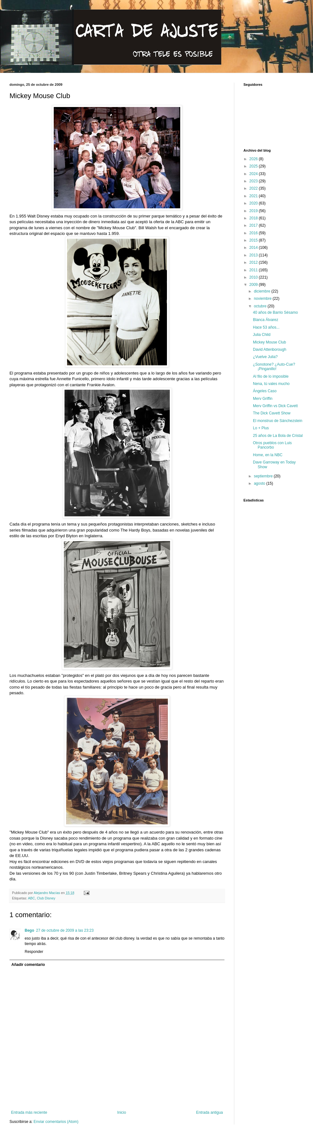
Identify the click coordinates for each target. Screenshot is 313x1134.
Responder (34, 951)
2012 (254, 262)
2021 (254, 196)
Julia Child (261, 334)
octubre (260, 306)
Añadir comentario (28, 964)
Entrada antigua (209, 1112)
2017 (254, 225)
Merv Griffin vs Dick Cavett (275, 406)
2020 (254, 203)
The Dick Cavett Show (272, 413)
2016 (254, 233)
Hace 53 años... (266, 327)
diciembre (262, 291)
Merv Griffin (263, 398)
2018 (254, 218)
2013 (254, 255)
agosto (260, 483)
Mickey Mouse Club (269, 342)
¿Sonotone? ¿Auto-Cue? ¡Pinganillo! (274, 366)
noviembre (263, 298)
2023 (254, 181)
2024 (254, 174)
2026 (254, 159)
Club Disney (46, 898)
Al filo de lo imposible (271, 376)
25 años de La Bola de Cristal (278, 435)
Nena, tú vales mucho (271, 383)
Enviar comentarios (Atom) (56, 1121)
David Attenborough (269, 349)
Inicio (121, 1112)
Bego (29, 930)
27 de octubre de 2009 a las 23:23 (65, 930)
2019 (254, 211)
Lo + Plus (261, 428)
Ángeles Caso (265, 391)
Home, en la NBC (267, 455)
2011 (254, 270)
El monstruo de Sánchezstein (277, 421)
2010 (254, 277)
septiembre (264, 476)
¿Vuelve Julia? (265, 357)
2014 (254, 247)
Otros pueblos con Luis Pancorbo (272, 445)
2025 (254, 166)
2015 (254, 240)
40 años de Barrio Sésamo (275, 312)
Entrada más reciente (29, 1112)
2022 (254, 188)
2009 (254, 284)
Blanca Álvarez (265, 320)
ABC (31, 898)
